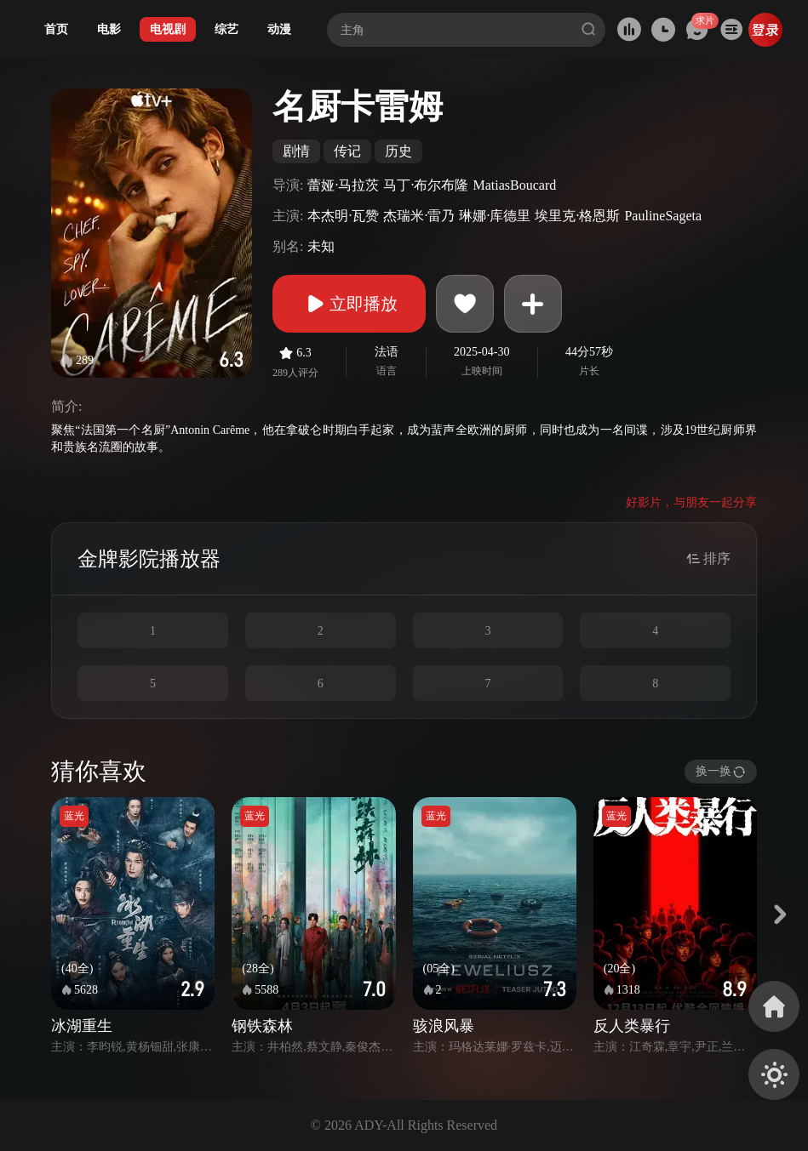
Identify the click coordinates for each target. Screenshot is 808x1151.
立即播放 (349, 303)
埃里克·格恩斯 (577, 215)
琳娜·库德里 (494, 215)
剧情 (296, 151)
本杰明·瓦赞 (343, 215)
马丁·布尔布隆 (425, 185)
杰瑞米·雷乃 (419, 215)
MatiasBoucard (514, 185)
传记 (347, 151)
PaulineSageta (663, 215)
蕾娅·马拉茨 (343, 185)
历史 (398, 151)
